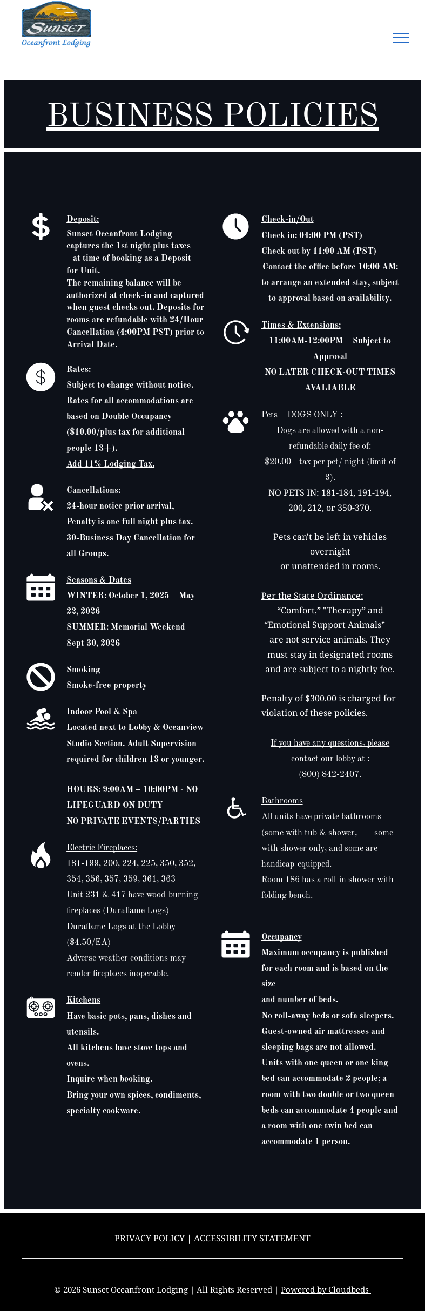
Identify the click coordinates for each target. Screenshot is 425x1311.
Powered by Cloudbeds (326, 1289)
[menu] (401, 38)
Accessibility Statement (252, 1238)
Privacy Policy (149, 1238)
